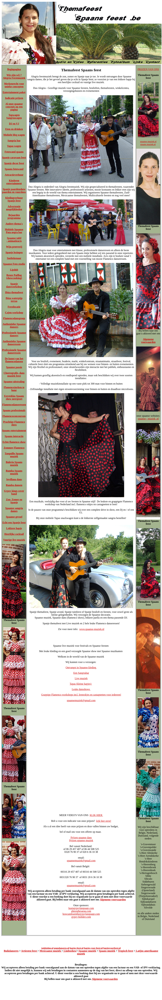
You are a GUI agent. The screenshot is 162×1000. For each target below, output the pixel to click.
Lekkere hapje (14, 528)
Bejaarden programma (14, 216)
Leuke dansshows (81, 689)
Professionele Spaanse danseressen (14, 351)
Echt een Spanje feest (14, 522)
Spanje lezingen (14, 252)
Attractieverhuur (14, 174)
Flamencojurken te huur (14, 389)
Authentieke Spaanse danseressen (14, 343)
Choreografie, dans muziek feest (14, 374)
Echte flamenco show (14, 442)
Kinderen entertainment (14, 182)
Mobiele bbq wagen (14, 134)
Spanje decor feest (14, 163)
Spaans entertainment (14, 430)
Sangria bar (14, 140)
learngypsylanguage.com (81, 908)
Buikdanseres (11, 950)
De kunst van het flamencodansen (14, 360)
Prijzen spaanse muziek (81, 840)
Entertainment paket (14, 92)
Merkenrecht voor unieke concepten (14, 85)
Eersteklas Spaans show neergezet (14, 397)
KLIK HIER (96, 815)
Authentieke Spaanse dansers (14, 325)
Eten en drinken (14, 129)
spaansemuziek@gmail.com (81, 700)
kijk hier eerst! (103, 821)
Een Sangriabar (81, 673)
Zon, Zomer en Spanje (14, 501)
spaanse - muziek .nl (148, 418)
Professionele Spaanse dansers (14, 334)
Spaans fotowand (14, 169)
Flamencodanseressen (14, 404)
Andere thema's (14, 223)
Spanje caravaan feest (14, 157)
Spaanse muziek (87, 950)
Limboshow (69, 950)
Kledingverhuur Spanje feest (14, 199)
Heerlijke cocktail (14, 534)
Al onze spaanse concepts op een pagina (14, 106)
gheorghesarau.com (81, 911)
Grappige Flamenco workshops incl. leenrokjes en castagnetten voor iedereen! (81, 694)
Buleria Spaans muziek (14, 463)
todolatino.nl (47, 948)
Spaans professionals (14, 410)
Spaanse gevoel (14, 516)
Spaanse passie (14, 367)
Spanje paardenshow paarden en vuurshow (14, 190)
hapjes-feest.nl (77, 948)
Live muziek (81, 678)
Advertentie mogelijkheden (14, 208)
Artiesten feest (29, 950)
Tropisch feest (125, 950)
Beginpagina (14, 69)
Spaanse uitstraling (14, 381)
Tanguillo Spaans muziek (14, 455)
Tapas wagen (14, 146)
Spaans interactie (14, 436)
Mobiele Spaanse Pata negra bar (14, 231)
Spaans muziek (107, 950)
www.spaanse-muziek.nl (91, 629)
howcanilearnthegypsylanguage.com (81, 914)
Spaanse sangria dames (14, 509)
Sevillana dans (14, 479)
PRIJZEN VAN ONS (148, 69)
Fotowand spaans (14, 151)
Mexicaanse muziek (51, 950)
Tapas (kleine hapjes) (81, 683)
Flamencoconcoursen (14, 416)
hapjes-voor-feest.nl (93, 948)
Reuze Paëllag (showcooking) (14, 276)
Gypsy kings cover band (14, 492)
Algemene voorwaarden (113, 899)
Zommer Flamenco (14, 447)
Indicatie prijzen (14, 98)
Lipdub (14, 269)
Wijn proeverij (14, 246)
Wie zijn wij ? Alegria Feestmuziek (14, 76)
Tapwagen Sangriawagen (14, 116)
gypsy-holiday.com (81, 916)
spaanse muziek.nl (148, 141)
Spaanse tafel (14, 238)
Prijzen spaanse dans (81, 837)
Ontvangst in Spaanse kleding (81, 667)
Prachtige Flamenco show (14, 423)
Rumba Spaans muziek (14, 472)
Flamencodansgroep (14, 318)
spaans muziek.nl (148, 144)
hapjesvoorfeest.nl (112, 948)
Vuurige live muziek (14, 539)
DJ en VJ (14, 123)
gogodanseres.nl (61, 948)
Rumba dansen (14, 485)
